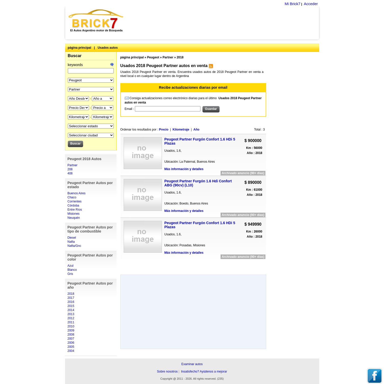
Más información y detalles (183, 169)
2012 (71, 318)
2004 (71, 351)
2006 (71, 342)
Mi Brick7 (292, 4)
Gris (70, 274)
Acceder (311, 4)
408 (70, 173)
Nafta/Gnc (74, 246)
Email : (130, 109)
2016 (71, 302)
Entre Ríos (75, 209)
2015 (71, 306)
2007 (71, 338)
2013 (71, 314)
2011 (71, 322)
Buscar (75, 56)
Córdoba (73, 205)
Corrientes (75, 201)
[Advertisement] (224, 23)
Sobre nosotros (167, 371)
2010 (71, 326)
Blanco (72, 270)
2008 (71, 334)
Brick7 (96, 19)
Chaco (72, 197)
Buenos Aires (77, 193)
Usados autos (108, 47)
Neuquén (74, 218)
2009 (71, 330)
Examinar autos (191, 364)
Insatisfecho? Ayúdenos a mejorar (204, 371)
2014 (71, 310)
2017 (71, 298)
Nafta (71, 242)
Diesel (72, 237)
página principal (79, 47)
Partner (73, 165)
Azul (70, 265)
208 (70, 169)
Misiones (74, 213)
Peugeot (153, 57)
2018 (71, 294)
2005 (71, 347)
